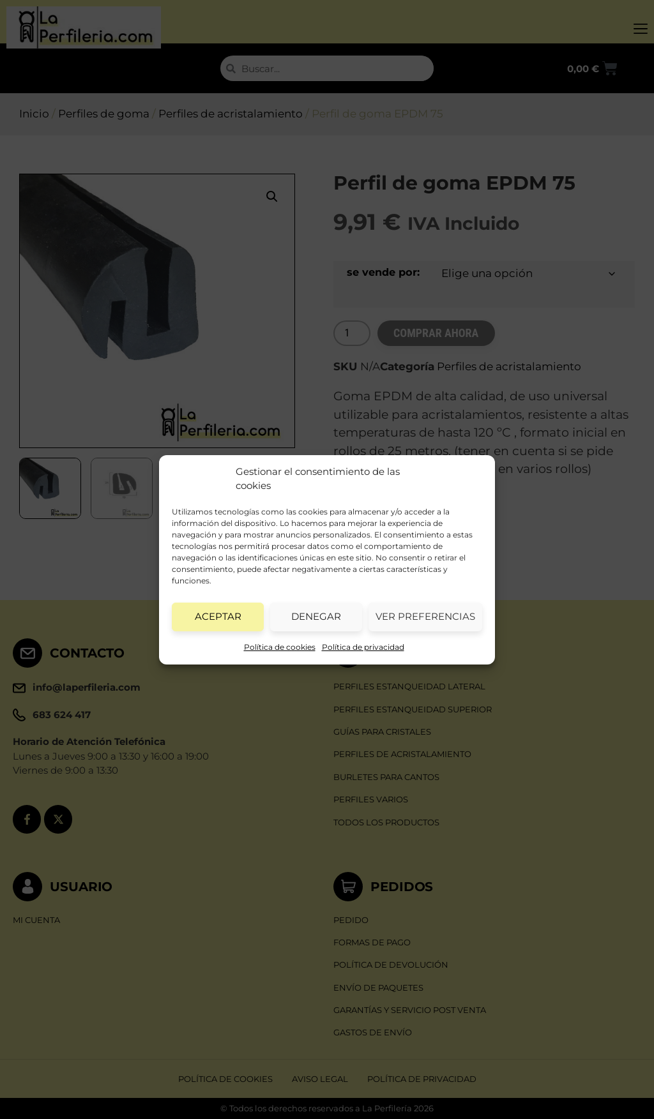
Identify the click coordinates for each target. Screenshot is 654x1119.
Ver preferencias (425, 616)
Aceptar (218, 616)
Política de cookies (280, 647)
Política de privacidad (363, 647)
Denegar (316, 616)
